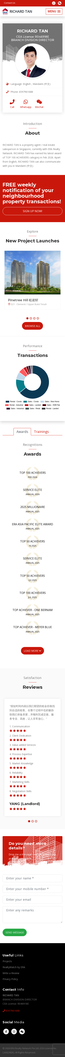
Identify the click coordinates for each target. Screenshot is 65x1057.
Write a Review (11, 972)
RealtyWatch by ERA (14, 966)
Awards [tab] (22, 431)
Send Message (14, 932)
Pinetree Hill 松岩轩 (23, 300)
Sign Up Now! (32, 211)
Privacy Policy (10, 978)
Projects (7, 961)
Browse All (32, 325)
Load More (32, 650)
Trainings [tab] (41, 431)
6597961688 (11, 1010)
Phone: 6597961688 (19, 91)
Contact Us (9, 2)
